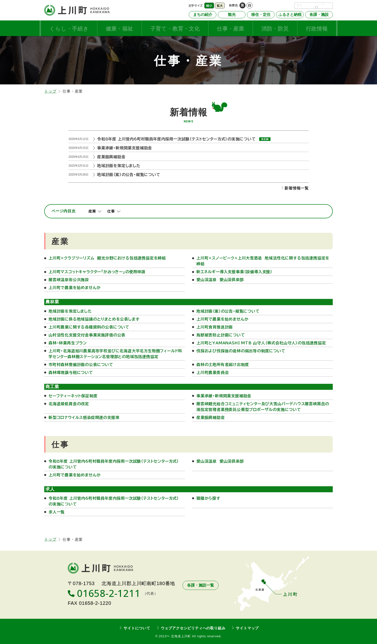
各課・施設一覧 (200, 585)
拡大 (220, 5)
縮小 (209, 5)
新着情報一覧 (296, 188)
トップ (50, 91)
